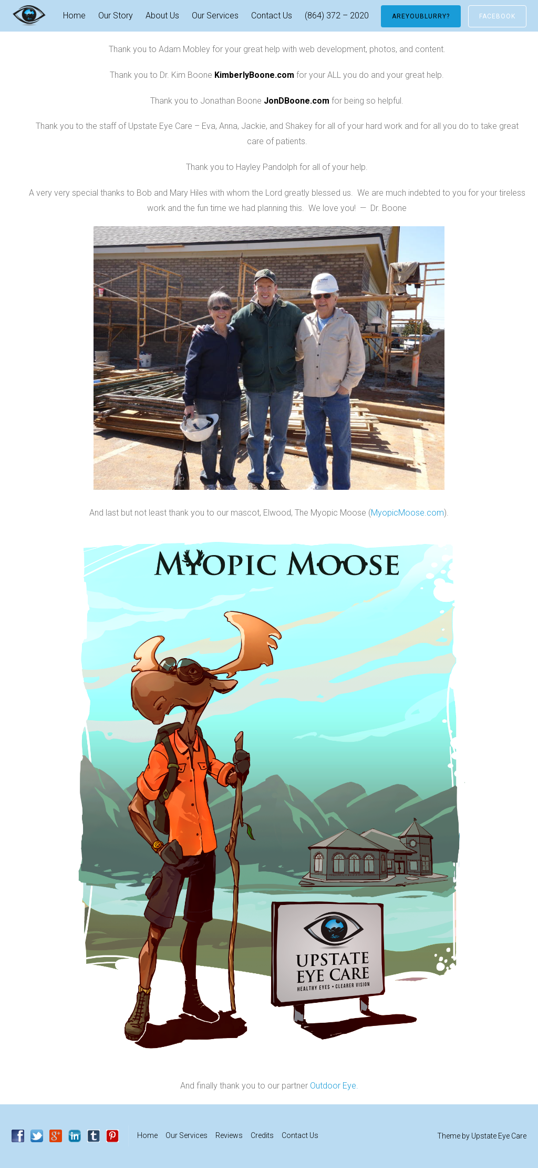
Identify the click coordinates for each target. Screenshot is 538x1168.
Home (74, 16)
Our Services (215, 16)
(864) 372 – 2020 (337, 16)
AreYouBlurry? (421, 16)
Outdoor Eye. (334, 1086)
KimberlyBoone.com (254, 75)
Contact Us (271, 16)
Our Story (115, 16)
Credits (262, 1135)
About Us (162, 16)
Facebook (497, 16)
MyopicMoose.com (407, 513)
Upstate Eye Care (498, 1136)
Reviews (229, 1135)
